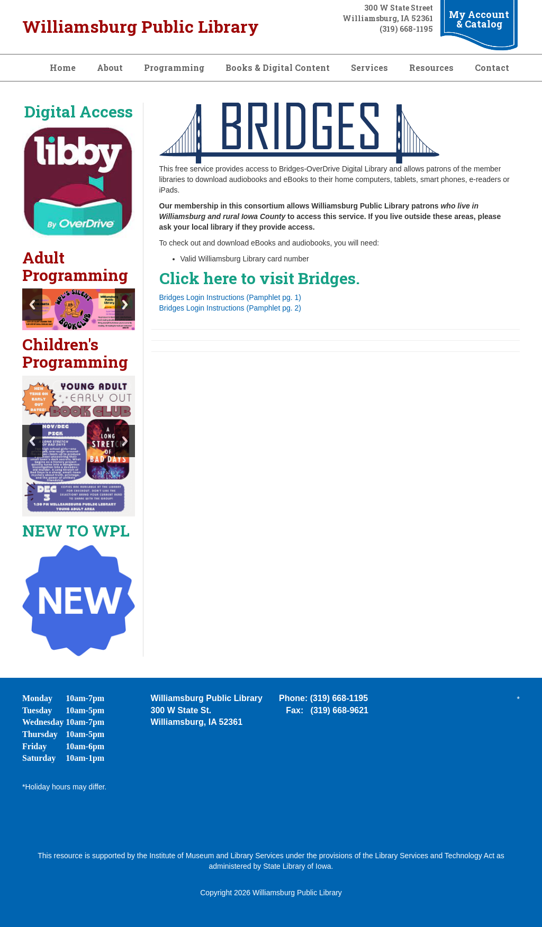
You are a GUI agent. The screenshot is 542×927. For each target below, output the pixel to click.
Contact (492, 67)
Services (369, 67)
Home (63, 67)
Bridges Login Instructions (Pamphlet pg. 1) (230, 297)
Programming (174, 67)
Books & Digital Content (277, 67)
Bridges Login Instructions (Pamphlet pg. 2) (230, 308)
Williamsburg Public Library (140, 26)
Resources (431, 67)
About (110, 67)
